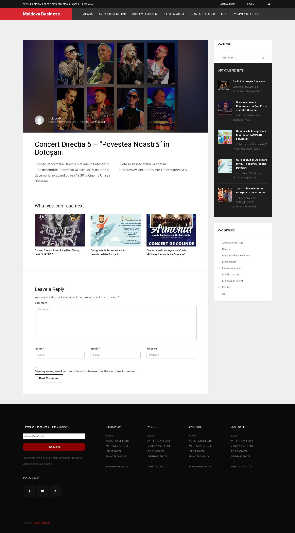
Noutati (226, 287)
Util (224, 293)
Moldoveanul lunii (233, 281)
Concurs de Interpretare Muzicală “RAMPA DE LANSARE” (251, 135)
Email (95, 348)
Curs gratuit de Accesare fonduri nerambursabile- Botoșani (252, 163)
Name (39, 348)
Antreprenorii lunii (233, 243)
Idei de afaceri (230, 274)
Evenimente (99, 122)
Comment (41, 303)
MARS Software (42, 522)
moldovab (54, 118)
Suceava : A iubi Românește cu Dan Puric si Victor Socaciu (251, 106)
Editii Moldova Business (236, 255)
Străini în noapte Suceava (249, 81)
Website (152, 348)
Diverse (226, 249)
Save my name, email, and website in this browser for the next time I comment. (85, 371)
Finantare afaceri (232, 268)
